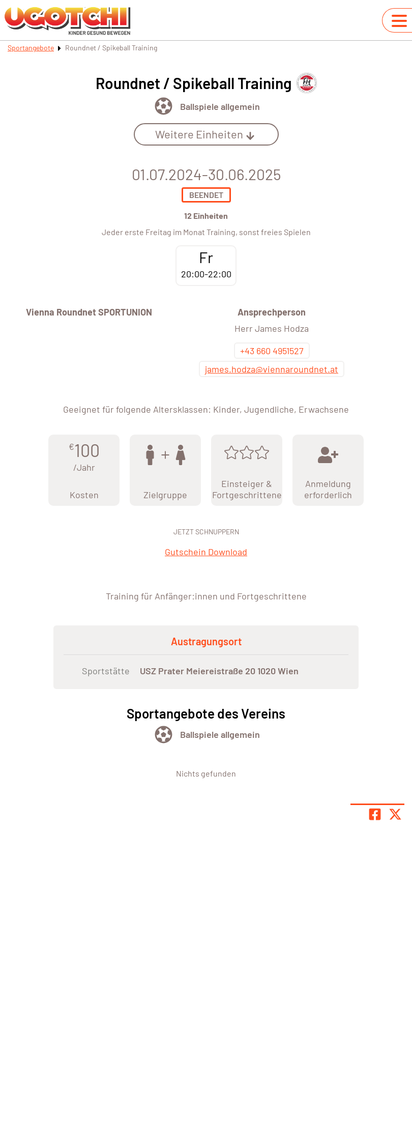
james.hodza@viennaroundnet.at (271, 369)
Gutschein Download (206, 551)
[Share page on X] (395, 814)
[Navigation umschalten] (399, 21)
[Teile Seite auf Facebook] (375, 814)
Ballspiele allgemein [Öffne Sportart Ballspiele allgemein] (220, 106)
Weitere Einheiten (205, 133)
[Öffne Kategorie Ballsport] (163, 106)
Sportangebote (31, 47)
